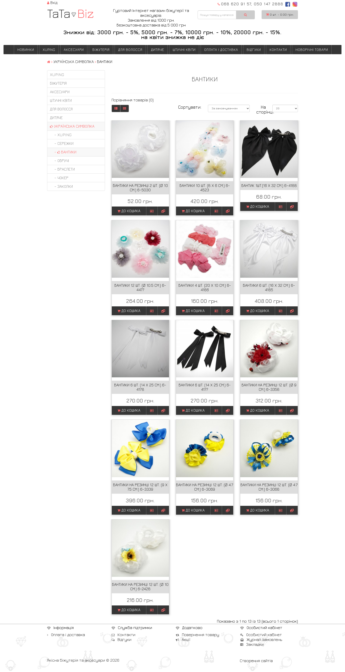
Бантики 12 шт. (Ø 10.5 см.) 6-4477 (140, 287)
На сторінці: (261, 109)
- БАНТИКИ (63, 152)
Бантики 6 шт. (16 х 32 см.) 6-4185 (269, 287)
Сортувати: (189, 107)
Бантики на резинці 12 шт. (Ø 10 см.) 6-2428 (140, 586)
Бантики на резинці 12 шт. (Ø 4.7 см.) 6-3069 (204, 486)
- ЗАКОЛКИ (61, 186)
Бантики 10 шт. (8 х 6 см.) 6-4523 (205, 187)
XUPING (49, 50)
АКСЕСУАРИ (74, 50)
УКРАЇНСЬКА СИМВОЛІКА (73, 61)
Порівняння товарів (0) (133, 100)
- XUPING (61, 134)
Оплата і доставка (221, 50)
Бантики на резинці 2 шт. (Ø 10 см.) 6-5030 (140, 187)
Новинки (25, 50)
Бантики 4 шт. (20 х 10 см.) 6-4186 (204, 287)
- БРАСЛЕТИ (62, 169)
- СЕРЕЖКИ (61, 143)
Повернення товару (197, 634)
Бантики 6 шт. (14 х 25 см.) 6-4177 (205, 387)
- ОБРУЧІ (59, 160)
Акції (183, 639)
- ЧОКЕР (59, 177)
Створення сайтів (256, 660)
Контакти (278, 50)
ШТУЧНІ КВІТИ (184, 50)
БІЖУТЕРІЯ (101, 50)
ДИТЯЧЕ (157, 50)
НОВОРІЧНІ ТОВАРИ (311, 50)
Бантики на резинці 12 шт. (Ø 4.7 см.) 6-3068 (269, 486)
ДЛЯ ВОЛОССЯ (130, 50)
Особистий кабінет (261, 634)
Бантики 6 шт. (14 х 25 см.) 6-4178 (140, 387)
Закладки (252, 644)
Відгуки (254, 50)
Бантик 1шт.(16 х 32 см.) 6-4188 (269, 185)
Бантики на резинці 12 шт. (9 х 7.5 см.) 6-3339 (140, 486)
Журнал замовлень (261, 639)
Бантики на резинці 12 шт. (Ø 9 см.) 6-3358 (269, 387)
